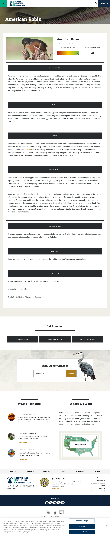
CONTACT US (30, 471)
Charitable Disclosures (98, 483)
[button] (71, 373)
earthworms (29, 150)
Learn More (22, 426)
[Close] (106, 525)
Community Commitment (98, 491)
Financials (102, 488)
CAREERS (97, 471)
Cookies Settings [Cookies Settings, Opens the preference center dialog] (82, 521)
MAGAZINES (46, 471)
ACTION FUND (80, 471)
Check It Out (22, 459)
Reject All (82, 526)
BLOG (63, 471)
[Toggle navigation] (3, 3)
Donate (104, 3)
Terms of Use (101, 478)
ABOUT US (13, 471)
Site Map (102, 485)
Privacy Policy (101, 480)
